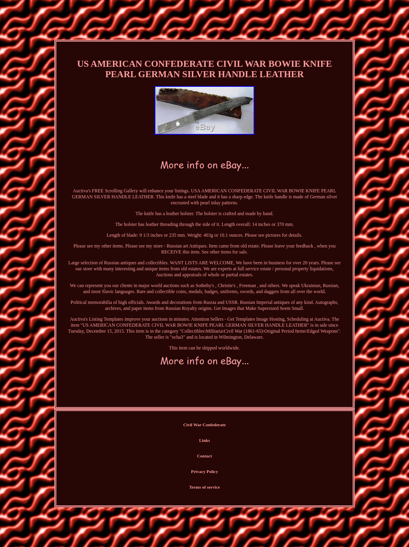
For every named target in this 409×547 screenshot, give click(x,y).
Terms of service (204, 487)
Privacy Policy (204, 471)
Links (204, 440)
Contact (204, 455)
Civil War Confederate (204, 424)
